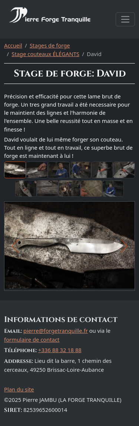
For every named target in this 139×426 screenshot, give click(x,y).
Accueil (13, 45)
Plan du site (19, 389)
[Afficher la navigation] (125, 19)
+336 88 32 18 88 (60, 350)
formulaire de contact (31, 339)
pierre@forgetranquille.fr (55, 330)
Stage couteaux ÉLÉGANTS (45, 54)
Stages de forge (50, 45)
